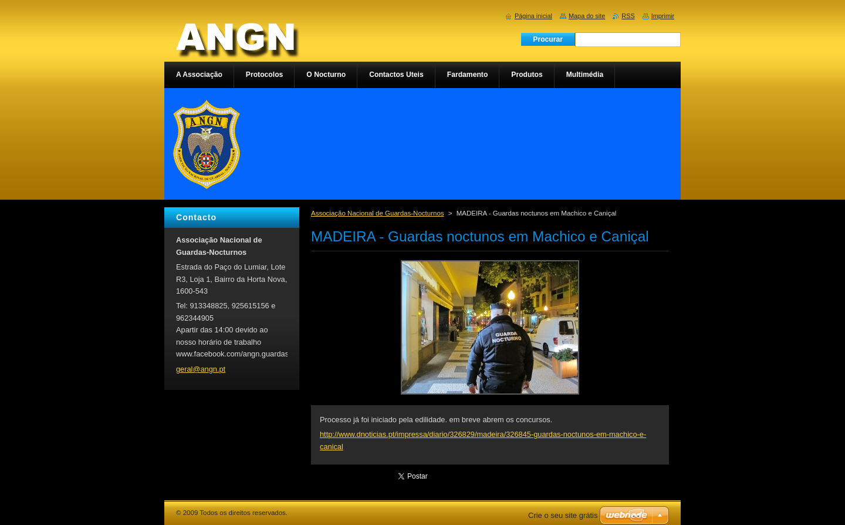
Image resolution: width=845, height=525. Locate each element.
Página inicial (533, 15)
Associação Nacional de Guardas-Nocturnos (377, 213)
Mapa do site (587, 15)
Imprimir (662, 15)
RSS (627, 15)
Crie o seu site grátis (563, 515)
